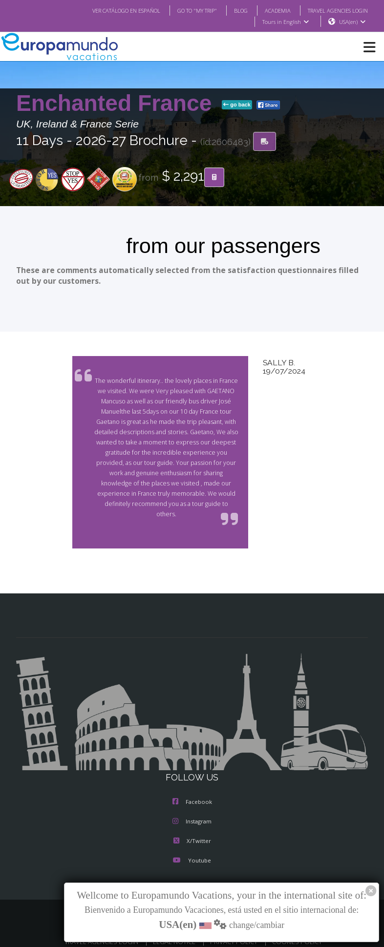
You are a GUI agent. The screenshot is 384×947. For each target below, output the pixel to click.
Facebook (192, 792)
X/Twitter (191, 831)
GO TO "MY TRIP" (184, 10)
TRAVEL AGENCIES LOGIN (334, 10)
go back (237, 105)
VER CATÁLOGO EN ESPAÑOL (107, 10)
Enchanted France (117, 103)
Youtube (192, 851)
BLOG (230, 10)
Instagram (192, 812)
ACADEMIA (269, 10)
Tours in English (285, 22)
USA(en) (352, 22)
